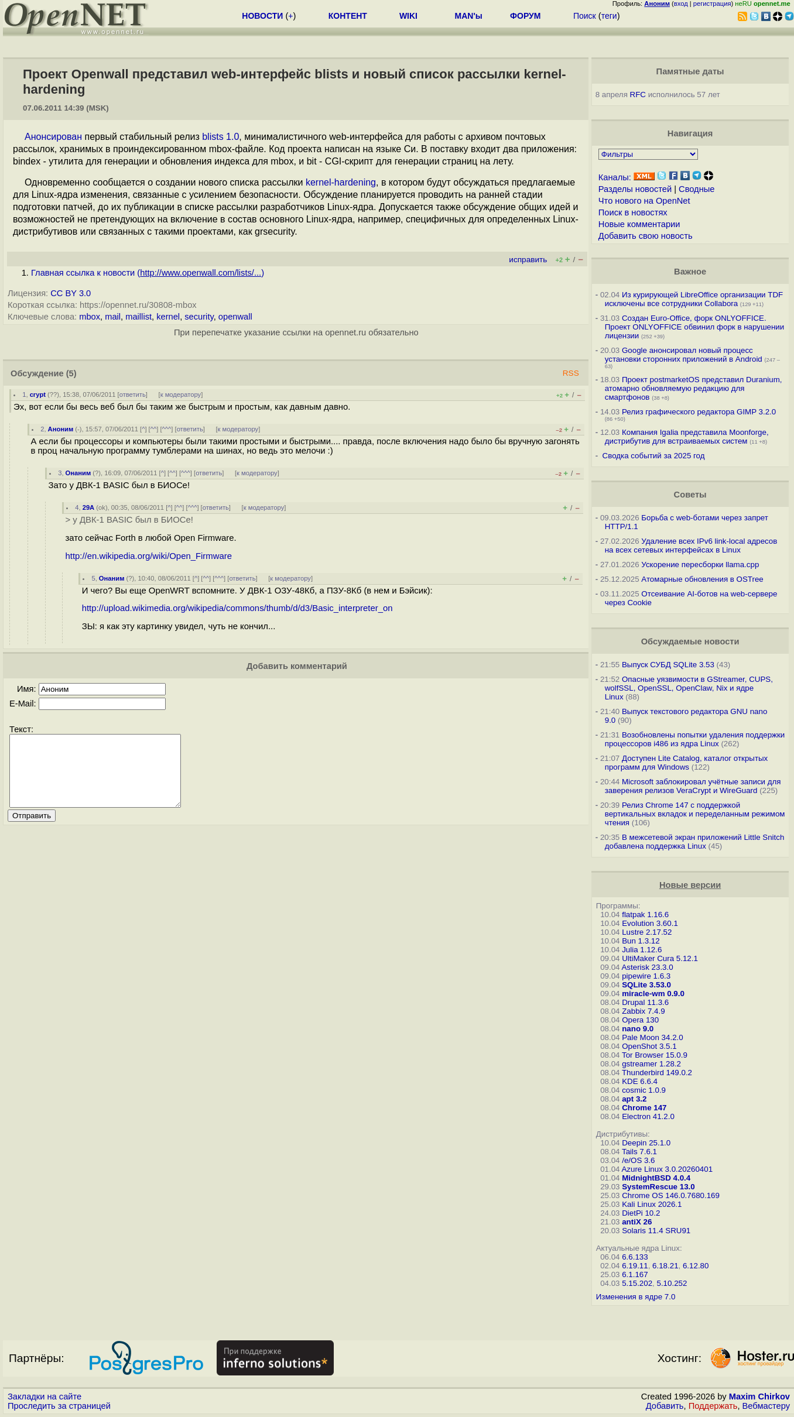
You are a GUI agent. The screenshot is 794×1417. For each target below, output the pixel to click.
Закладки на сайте (44, 1396)
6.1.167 (635, 1274)
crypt (38, 394)
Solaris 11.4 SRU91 (656, 1230)
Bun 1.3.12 (640, 940)
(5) (71, 373)
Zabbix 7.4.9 (643, 1011)
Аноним (61, 429)
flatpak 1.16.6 (645, 914)
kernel (168, 316)
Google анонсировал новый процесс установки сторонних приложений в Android (683, 354)
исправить (528, 259)
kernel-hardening (341, 182)
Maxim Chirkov (759, 1396)
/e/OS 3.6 (638, 1160)
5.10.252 (672, 1283)
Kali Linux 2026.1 (652, 1204)
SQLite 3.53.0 (646, 984)
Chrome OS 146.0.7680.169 (671, 1195)
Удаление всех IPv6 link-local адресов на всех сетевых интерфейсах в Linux (691, 545)
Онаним (78, 472)
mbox (89, 316)
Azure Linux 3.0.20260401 (667, 1169)
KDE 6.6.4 (640, 1081)
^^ (153, 429)
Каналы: (614, 177)
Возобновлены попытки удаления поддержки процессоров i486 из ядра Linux (695, 739)
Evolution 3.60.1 (650, 923)
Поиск (584, 15)
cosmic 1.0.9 (644, 1090)
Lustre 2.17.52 (647, 932)
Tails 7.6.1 (639, 1151)
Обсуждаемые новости (690, 641)
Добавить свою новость (645, 236)
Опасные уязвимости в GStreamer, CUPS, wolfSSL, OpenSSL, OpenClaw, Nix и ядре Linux (689, 688)
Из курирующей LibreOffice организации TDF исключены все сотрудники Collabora (694, 299)
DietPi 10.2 (641, 1213)
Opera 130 (640, 1019)
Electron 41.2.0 (648, 1116)
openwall (235, 316)
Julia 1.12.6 (642, 949)
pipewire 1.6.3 (646, 976)
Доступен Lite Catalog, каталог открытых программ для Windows (686, 762)
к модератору (180, 394)
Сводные (696, 189)
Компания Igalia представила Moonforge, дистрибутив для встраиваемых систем (687, 436)
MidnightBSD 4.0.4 (656, 1178)
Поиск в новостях (633, 212)
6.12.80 (696, 1265)
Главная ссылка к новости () (147, 272)
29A (89, 507)
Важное (690, 271)
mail (113, 316)
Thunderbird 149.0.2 (657, 1072)
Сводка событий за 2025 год (654, 455)
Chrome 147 (644, 1107)
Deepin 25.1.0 (646, 1142)
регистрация (712, 3)
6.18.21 (665, 1265)
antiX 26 (637, 1221)
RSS (571, 373)
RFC (638, 94)
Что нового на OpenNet (644, 200)
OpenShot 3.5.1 (649, 1046)
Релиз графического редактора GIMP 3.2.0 (699, 411)
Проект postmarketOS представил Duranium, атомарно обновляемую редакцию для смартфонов (693, 388)
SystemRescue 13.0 (658, 1186)
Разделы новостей (635, 189)
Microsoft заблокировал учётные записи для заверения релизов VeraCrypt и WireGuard (693, 786)
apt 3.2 (634, 1099)
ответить (132, 394)
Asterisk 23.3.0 (647, 967)
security (198, 316)
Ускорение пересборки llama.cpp (700, 564)
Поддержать (713, 1406)
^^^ (167, 429)
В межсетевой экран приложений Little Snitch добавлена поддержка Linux (695, 841)
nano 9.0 (637, 1028)
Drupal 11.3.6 (645, 1002)
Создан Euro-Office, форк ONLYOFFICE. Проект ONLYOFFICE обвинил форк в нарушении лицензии (695, 327)
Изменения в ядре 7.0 (636, 1296)
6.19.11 (635, 1265)
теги (609, 15)
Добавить (665, 1406)
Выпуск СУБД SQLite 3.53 (668, 664)
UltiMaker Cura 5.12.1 (660, 958)
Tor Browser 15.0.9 (654, 1055)
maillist (138, 316)
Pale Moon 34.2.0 (652, 1037)
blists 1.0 (220, 137)
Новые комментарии (639, 224)
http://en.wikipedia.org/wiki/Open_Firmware (149, 556)
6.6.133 (635, 1257)
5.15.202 (637, 1283)
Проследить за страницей (59, 1406)
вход (681, 3)
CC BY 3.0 (70, 293)
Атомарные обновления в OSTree (702, 579)
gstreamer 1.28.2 (651, 1063)
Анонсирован (53, 137)
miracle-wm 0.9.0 (653, 993)
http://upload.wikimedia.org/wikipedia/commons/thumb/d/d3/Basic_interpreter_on (237, 608)
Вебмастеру (766, 1406)
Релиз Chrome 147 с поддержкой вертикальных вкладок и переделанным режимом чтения (695, 814)
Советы (690, 494)
